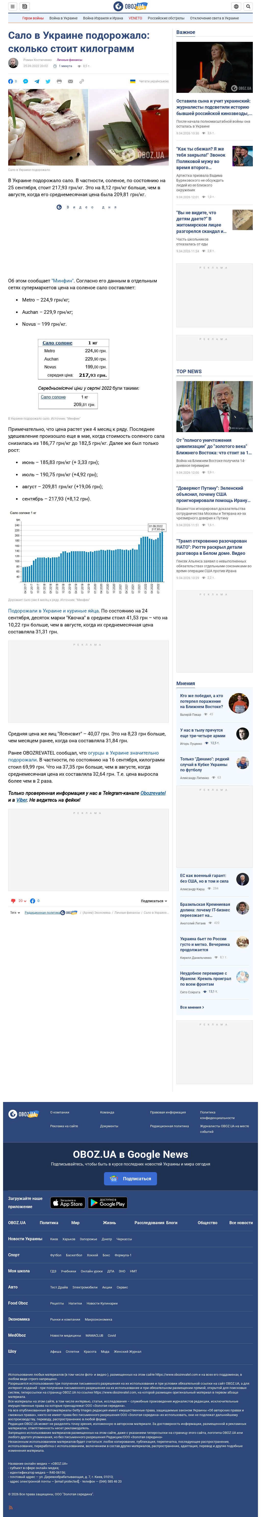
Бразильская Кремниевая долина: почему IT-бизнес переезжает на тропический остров (205, 910)
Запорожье (88, 1239)
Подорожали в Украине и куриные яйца (53, 611)
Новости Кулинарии (102, 1303)
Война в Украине (63, 18)
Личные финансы (69, 60)
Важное (185, 32)
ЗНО (122, 1271)
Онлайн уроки (92, 1271)
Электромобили (85, 1287)
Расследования (149, 1222)
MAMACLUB (94, 1335)
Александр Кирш (192, 889)
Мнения (185, 683)
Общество (207, 1222)
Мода (105, 1351)
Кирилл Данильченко (196, 958)
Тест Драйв (59, 1287)
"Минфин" (62, 281)
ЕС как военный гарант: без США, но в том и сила (204, 878)
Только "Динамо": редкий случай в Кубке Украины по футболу (204, 764)
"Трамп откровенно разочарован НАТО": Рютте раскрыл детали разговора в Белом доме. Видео (211, 547)
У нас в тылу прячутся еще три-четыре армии (202, 733)
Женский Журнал (127, 1351)
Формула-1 (123, 1255)
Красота (90, 1351)
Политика (49, 1222)
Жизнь (109, 1222)
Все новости (241, 1222)
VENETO (135, 18)
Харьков (68, 1239)
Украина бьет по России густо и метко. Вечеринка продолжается (205, 944)
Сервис (122, 1287)
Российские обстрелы (166, 18)
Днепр (107, 1239)
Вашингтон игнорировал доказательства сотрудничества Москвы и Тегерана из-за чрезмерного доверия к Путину (211, 513)
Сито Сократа (190, 992)
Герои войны (33, 18)
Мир (75, 1222)
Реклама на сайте (64, 1126)
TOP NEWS (189, 371)
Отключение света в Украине (214, 18)
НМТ (133, 1271)
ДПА (110, 1271)
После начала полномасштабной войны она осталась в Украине (213, 123)
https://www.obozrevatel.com (176, 1374)
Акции (107, 1287)
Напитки (75, 1303)
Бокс (106, 1255)
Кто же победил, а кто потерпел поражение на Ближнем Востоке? (201, 701)
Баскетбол (74, 1255)
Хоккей (92, 1255)
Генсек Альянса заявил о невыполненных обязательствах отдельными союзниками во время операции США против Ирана (214, 566)
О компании (59, 1112)
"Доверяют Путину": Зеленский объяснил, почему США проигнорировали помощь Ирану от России (211, 494)
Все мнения (190, 1007)
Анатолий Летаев (193, 923)
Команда (107, 1112)
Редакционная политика (42, 912)
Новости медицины (65, 1335)
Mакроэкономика (98, 1319)
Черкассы (124, 1239)
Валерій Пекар (190, 715)
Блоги (171, 1222)
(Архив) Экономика (97, 912)
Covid (112, 1335)
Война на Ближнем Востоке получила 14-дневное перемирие (210, 463)
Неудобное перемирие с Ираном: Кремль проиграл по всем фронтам (205, 979)
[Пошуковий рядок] (248, 6)
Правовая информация (168, 1112)
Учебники (68, 1271)
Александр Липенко (194, 778)
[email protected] (67, 1481)
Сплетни (72, 1351)
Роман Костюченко (37, 60)
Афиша (55, 1351)
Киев (54, 1239)
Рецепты (57, 1303)
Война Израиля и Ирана (103, 18)
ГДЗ (53, 1271)
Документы (109, 1126)
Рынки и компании (65, 1319)
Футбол (55, 1255)
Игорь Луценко (191, 744)
